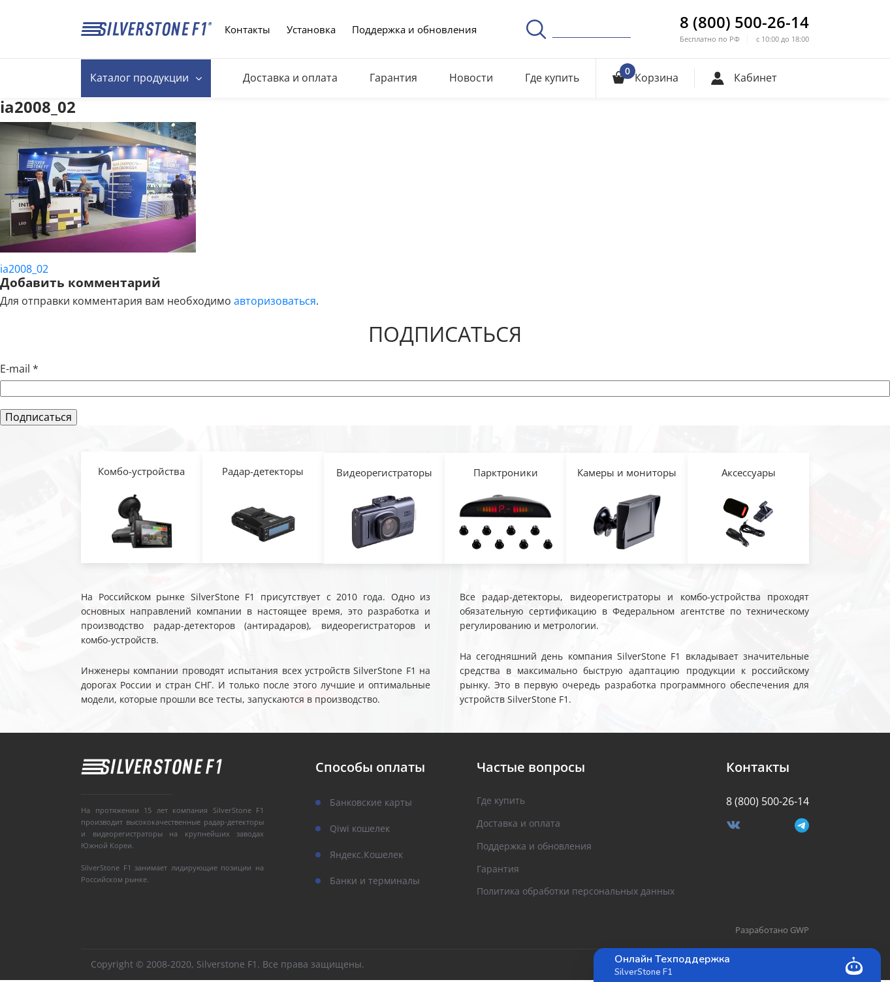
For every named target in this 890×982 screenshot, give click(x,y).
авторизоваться (275, 301)
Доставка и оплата (292, 77)
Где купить (552, 77)
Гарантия (395, 77)
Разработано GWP (772, 932)
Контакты (247, 29)
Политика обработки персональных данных (576, 894)
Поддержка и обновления (414, 29)
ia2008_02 (24, 269)
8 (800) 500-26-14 (744, 22)
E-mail (19, 369)
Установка (311, 29)
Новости (472, 77)
